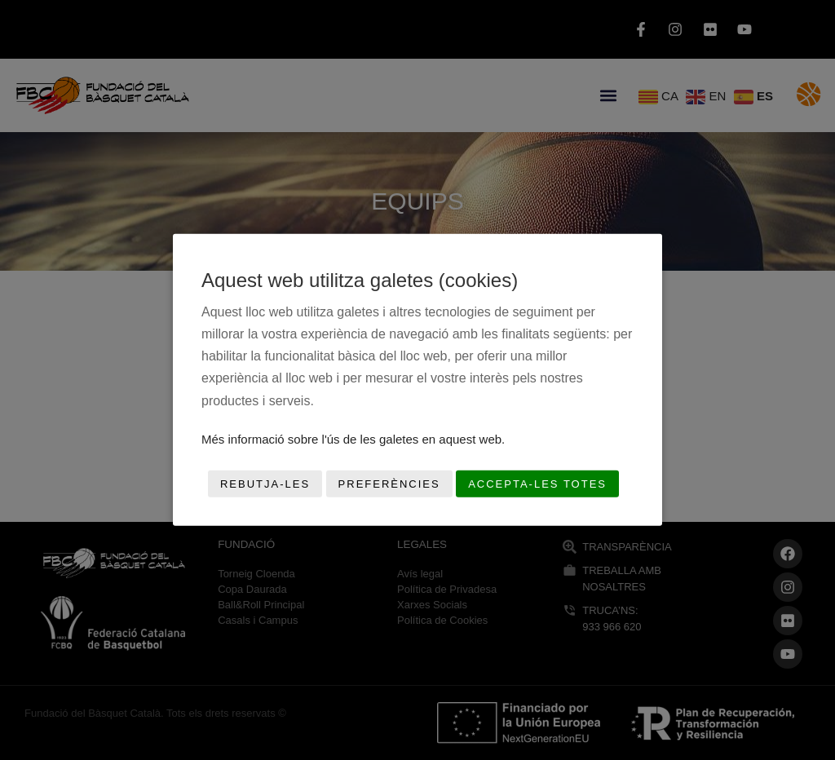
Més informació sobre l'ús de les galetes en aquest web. (353, 439)
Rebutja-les (265, 484)
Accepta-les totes (537, 484)
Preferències (389, 484)
